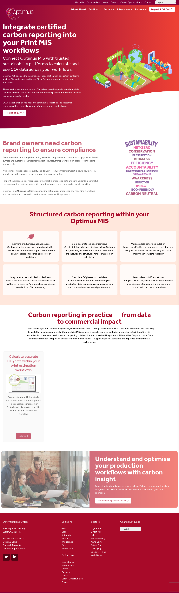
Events (114, 2)
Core (64, 531)
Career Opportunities (131, 2)
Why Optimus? (78, 9)
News (105, 2)
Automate (66, 535)
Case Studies (93, 2)
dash (64, 528)
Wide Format (97, 555)
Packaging (96, 548)
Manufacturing (98, 538)
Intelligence (67, 541)
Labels (94, 535)
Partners (139, 9)
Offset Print (96, 545)
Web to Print (68, 548)
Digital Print (96, 528)
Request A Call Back (161, 9)
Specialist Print (98, 552)
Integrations (123, 9)
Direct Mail (96, 531)
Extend (65, 538)
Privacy (65, 582)
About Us (79, 2)
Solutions (93, 9)
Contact (148, 2)
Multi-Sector (97, 541)
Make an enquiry (14, 112)
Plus (64, 545)
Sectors (108, 9)
